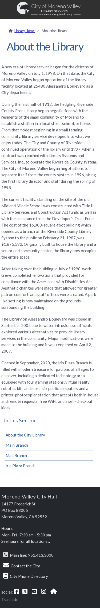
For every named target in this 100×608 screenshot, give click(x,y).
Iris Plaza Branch (20, 465)
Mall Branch (16, 455)
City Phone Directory (29, 576)
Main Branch (17, 445)
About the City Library (25, 434)
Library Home (24, 31)
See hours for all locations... (25, 541)
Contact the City (25, 565)
